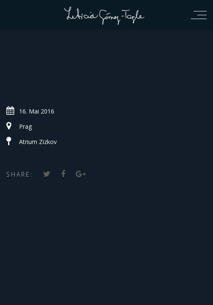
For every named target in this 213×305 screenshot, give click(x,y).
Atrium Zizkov (38, 142)
